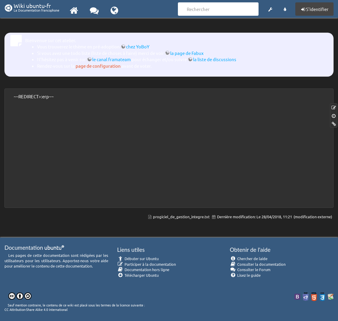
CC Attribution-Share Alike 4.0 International (36, 309)
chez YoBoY (137, 46)
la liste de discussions (214, 59)
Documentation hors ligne (143, 269)
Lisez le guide (245, 275)
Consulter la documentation (258, 264)
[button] (270, 8)
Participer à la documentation (146, 264)
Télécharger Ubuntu (138, 275)
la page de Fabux (187, 53)
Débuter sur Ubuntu (138, 258)
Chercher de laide (248, 258)
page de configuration (98, 66)
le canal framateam (111, 59)
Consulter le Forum (250, 269)
